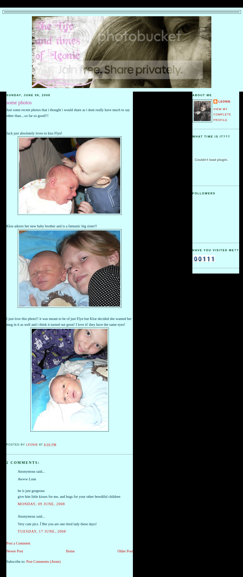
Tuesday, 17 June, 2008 (42, 531)
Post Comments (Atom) (43, 561)
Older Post (125, 551)
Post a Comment (18, 543)
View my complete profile (222, 115)
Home (70, 551)
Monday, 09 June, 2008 (41, 504)
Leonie (224, 101)
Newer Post (14, 551)
